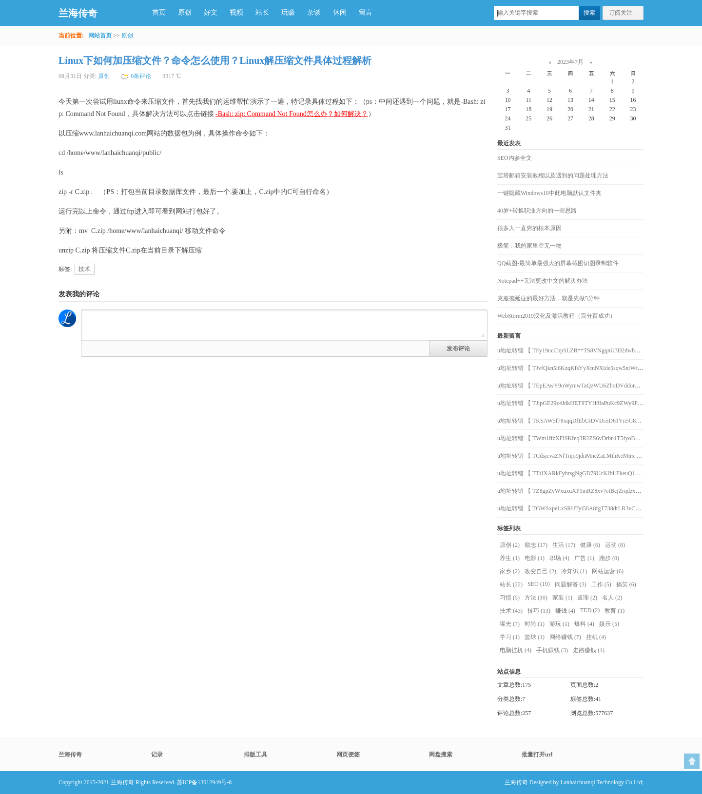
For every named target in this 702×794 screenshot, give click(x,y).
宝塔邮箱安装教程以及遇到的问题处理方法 (552, 175)
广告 (584, 558)
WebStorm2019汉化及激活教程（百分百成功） (556, 315)
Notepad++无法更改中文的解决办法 (542, 280)
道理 (587, 597)
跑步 (609, 558)
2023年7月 (570, 61)
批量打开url (537, 754)
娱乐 (609, 623)
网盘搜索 (440, 754)
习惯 (510, 597)
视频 (236, 12)
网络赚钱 (565, 637)
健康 (590, 545)
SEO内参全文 (514, 158)
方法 (536, 597)
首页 (159, 12)
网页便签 (348, 754)
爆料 (584, 623)
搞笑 (626, 584)
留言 (365, 12)
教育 (614, 610)
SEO (538, 584)
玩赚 (288, 12)
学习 (510, 637)
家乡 (510, 571)
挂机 (596, 637)
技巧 (538, 610)
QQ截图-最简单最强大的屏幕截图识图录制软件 (558, 263)
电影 (535, 558)
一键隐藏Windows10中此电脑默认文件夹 (549, 193)
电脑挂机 (515, 650)
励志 (536, 545)
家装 (562, 597)
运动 (615, 545)
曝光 (510, 623)
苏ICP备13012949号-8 (204, 782)
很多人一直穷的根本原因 (529, 228)
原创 (185, 12)
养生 (510, 558)
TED (590, 610)
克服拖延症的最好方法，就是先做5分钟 (548, 298)
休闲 (340, 12)
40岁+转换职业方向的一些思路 (537, 210)
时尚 (535, 623)
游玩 (559, 623)
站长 (262, 12)
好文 (210, 12)
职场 (559, 558)
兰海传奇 (78, 13)
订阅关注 (620, 12)
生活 (563, 545)
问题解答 (570, 584)
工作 (601, 584)
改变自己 (540, 571)
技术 (84, 269)
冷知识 (574, 571)
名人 (612, 597)
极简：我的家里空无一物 (529, 245)
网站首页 (100, 35)
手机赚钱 (552, 650)
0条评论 (141, 76)
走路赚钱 (588, 650)
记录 (157, 754)
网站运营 (608, 571)
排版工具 (255, 754)
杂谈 (314, 12)
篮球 (535, 637)
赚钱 (565, 610)
